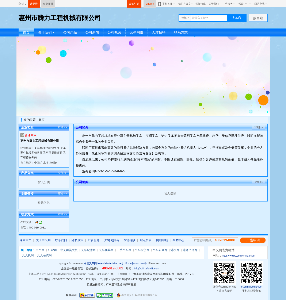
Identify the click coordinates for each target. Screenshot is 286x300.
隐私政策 (77, 240)
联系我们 (61, 240)
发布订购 (134, 3)
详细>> (62, 127)
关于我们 (214, 3)
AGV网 (52, 250)
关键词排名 (111, 240)
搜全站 (258, 18)
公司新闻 (92, 32)
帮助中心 (244, 3)
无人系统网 (44, 255)
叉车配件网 (88, 250)
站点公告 (146, 240)
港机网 (175, 250)
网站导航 (259, 3)
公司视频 (114, 32)
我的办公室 (184, 3)
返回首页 (25, 240)
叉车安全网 (160, 250)
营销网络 (136, 32)
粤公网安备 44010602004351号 (137, 295)
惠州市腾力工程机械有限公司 (39, 140)
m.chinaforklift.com (251, 286)
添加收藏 (200, 3)
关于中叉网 (43, 240)
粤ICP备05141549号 (136, 263)
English (150, 3)
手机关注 (166, 3)
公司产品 (70, 32)
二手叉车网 (124, 250)
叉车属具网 (106, 250)
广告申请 (253, 240)
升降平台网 (190, 250)
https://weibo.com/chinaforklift (238, 255)
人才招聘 (158, 32)
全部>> (62, 172)
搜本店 (236, 18)
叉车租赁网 (142, 250)
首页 (26, 32)
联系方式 (181, 32)
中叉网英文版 (69, 250)
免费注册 (48, 3)
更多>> (62, 193)
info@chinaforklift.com (146, 268)
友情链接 (129, 240)
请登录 (34, 3)
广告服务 (228, 3)
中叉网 (40, 250)
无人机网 (28, 255)
